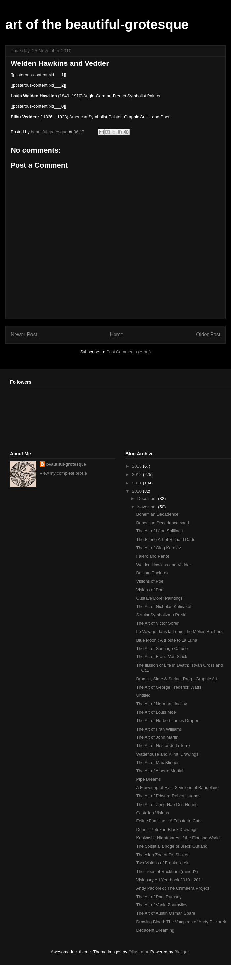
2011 (137, 483)
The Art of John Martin (157, 737)
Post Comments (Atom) (128, 351)
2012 (137, 474)
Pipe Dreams (148, 779)
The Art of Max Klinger (157, 762)
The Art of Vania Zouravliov (161, 904)
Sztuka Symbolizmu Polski (161, 614)
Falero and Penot (152, 556)
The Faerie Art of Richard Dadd (165, 539)
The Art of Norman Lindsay (161, 703)
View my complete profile (63, 473)
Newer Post (24, 334)
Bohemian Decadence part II (163, 522)
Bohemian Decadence (157, 514)
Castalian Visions (152, 812)
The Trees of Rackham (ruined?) (167, 871)
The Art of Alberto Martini (159, 770)
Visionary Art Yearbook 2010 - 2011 (169, 879)
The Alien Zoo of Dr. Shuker (162, 854)
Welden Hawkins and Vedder (163, 564)
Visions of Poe (149, 581)
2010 (137, 491)
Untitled (143, 695)
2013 (137, 466)
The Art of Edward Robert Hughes (168, 795)
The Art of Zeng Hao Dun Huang (166, 804)
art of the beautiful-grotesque (97, 24)
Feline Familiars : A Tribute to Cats (168, 820)
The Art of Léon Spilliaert (159, 530)
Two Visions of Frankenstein (162, 862)
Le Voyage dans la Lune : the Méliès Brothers (179, 631)
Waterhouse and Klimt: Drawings (167, 754)
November (147, 506)
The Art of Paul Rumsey (158, 896)
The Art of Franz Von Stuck (161, 656)
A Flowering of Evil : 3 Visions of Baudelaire (177, 787)
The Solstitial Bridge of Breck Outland (171, 846)
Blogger (181, 951)
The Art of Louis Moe (156, 712)
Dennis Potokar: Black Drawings (166, 829)
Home (117, 334)
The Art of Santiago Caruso (162, 648)
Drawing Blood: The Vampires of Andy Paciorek (181, 921)
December (147, 498)
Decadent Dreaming (155, 930)
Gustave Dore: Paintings (159, 598)
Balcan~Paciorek (152, 572)
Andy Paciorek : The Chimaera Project (172, 888)
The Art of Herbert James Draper (167, 720)
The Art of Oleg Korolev (158, 547)
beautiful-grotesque (66, 464)
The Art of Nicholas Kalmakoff (164, 606)
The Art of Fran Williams (159, 729)
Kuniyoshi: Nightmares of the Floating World (177, 837)
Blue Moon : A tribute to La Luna (166, 640)
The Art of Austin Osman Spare (165, 913)
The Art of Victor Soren (157, 623)
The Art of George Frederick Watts (168, 687)
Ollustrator (138, 951)
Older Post (208, 334)
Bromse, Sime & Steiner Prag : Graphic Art (176, 678)
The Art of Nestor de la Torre (163, 745)
